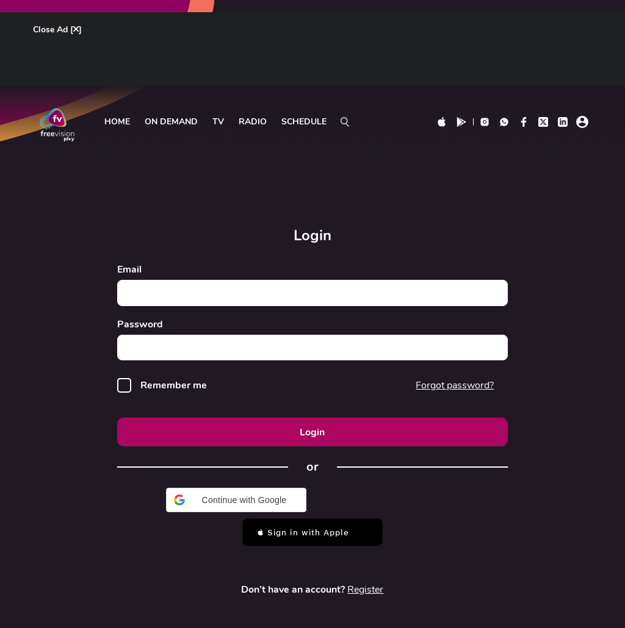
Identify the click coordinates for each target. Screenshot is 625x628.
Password (140, 324)
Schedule (304, 122)
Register (365, 590)
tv (218, 122)
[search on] (345, 122)
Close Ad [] (57, 30)
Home (117, 122)
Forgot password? (455, 385)
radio (253, 122)
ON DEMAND (171, 122)
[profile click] (582, 122)
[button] (236, 500)
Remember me (174, 386)
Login (312, 432)
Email (129, 269)
